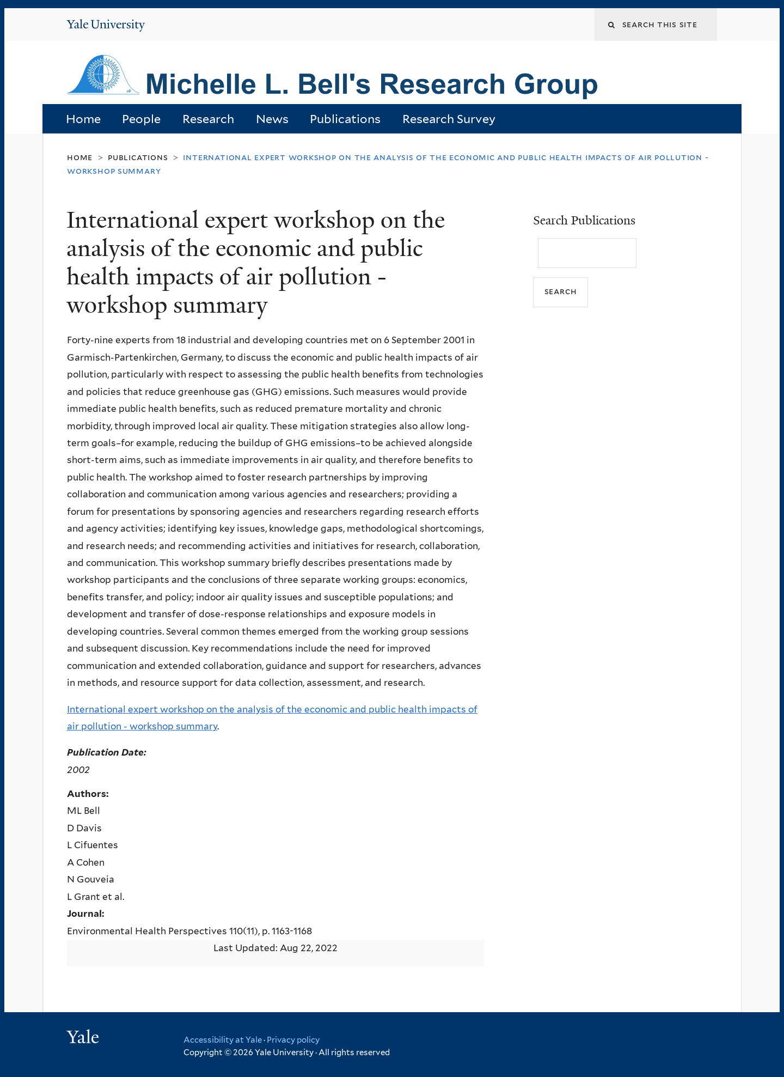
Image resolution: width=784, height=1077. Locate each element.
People (141, 119)
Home (83, 119)
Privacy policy (293, 1040)
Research (208, 119)
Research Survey (448, 119)
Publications (345, 119)
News (272, 119)
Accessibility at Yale (222, 1040)
